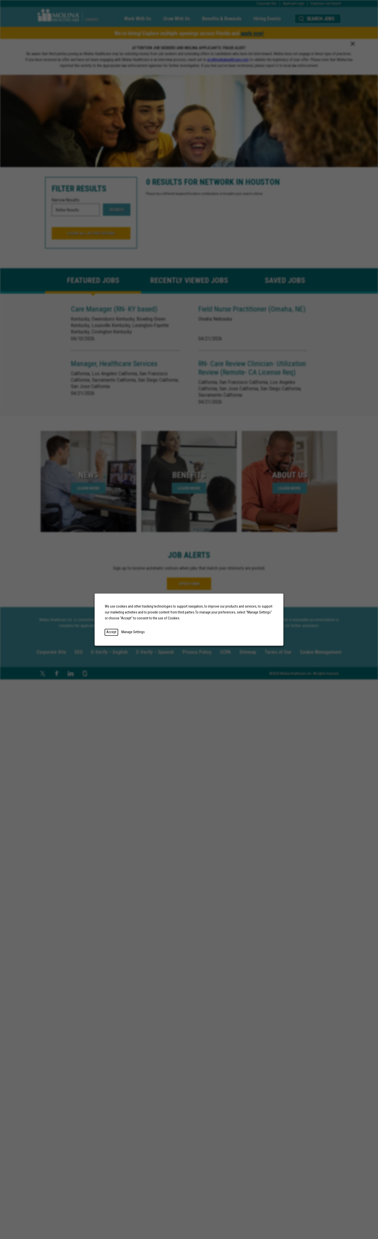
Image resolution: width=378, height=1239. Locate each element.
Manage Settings (133, 632)
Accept (111, 632)
